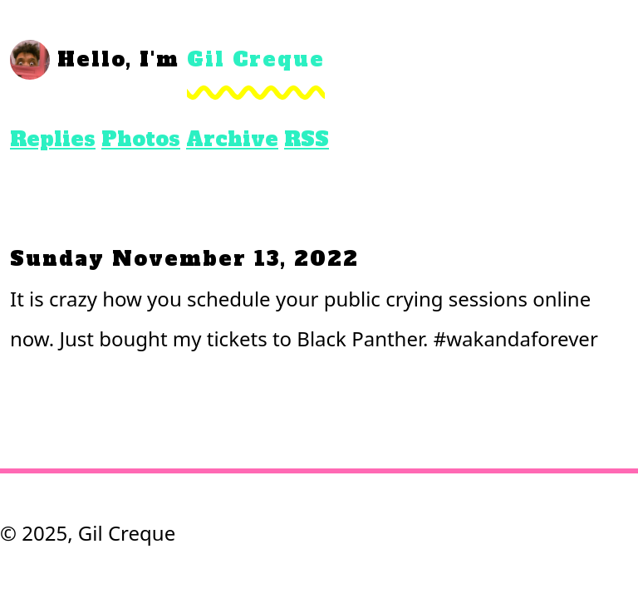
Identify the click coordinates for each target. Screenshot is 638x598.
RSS (306, 139)
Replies (53, 139)
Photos (140, 139)
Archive (232, 139)
